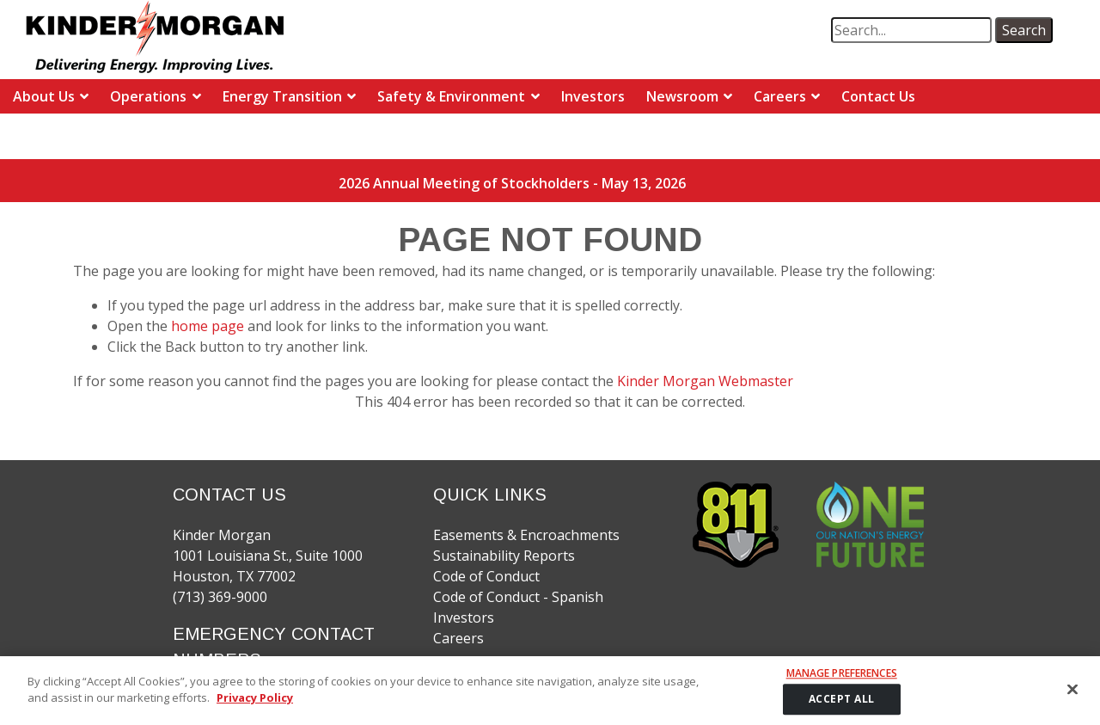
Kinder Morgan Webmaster (705, 381)
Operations (148, 96)
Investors (593, 96)
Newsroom (682, 96)
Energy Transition (282, 96)
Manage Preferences (841, 681)
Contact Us (878, 96)
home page (209, 325)
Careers (780, 96)
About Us (44, 96)
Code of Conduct (486, 576)
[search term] (911, 30)
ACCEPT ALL (842, 706)
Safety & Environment (451, 96)
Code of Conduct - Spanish (518, 596)
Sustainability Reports (504, 555)
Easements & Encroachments (526, 534)
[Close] (1072, 697)
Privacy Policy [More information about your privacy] (255, 705)
